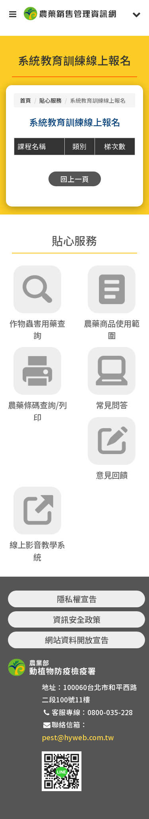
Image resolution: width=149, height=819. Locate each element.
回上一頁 (74, 179)
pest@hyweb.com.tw (78, 737)
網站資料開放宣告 (76, 639)
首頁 (25, 100)
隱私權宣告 (77, 598)
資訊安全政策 (77, 619)
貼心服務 (50, 100)
